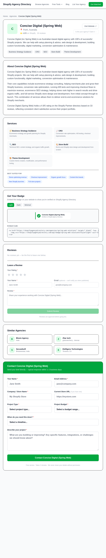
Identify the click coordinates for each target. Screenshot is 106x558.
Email (71, 280)
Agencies (13, 16)
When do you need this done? (20, 417)
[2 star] (13, 274)
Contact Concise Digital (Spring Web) (53, 458)
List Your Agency (79, 4)
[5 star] (25, 274)
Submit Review (53, 311)
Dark (19, 205)
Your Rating (12, 270)
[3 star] (17, 274)
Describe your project (17, 430)
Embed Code (12, 226)
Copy (94, 230)
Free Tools (57, 4)
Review (10, 291)
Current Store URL (68, 392)
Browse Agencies (42, 4)
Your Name (12, 280)
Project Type (13, 404)
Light (11, 205)
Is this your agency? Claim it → (86, 32)
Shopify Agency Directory (17, 4)
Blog (67, 4)
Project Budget (61, 404)
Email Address (61, 379)
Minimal (28, 205)
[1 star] (9, 274)
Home (5, 16)
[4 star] (21, 274)
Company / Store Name (17, 392)
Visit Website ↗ (90, 26)
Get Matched (96, 4)
